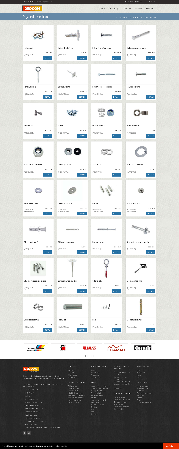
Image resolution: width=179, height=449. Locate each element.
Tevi (138, 370)
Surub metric (28, 125)
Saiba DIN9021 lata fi (65, 203)
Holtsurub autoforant (65, 48)
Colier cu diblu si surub (134, 281)
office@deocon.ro (46, 2)
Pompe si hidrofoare (122, 381)
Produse (127, 8)
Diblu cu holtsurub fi (31, 242)
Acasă (103, 8)
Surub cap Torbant (133, 87)
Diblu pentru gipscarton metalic (138, 242)
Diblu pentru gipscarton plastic (35, 281)
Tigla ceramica (73, 388)
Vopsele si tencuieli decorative (98, 401)
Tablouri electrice (120, 402)
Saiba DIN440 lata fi (31, 203)
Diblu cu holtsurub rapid (66, 242)
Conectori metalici (144, 402)
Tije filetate (62, 320)
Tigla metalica (73, 391)
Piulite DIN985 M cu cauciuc (33, 164)
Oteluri (139, 377)
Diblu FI (95, 203)
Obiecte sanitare (97, 405)
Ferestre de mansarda (76, 398)
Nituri (94, 320)
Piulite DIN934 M (133, 125)
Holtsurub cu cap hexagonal (136, 48)
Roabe (139, 398)
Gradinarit (95, 375)
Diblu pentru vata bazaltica (67, 281)
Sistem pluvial (73, 402)
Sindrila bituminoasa (76, 393)
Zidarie (71, 372)
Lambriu (94, 414)
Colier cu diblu (97, 281)
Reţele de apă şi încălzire (123, 372)
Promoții (114, 8)
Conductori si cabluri (122, 400)
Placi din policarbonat (76, 395)
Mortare (94, 398)
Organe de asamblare (145, 393)
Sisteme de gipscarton (99, 388)
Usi (92, 409)
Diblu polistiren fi (64, 87)
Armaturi (71, 370)
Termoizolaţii (96, 393)
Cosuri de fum (73, 377)
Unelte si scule (133, 17)
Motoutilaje (141, 391)
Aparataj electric (120, 404)
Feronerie (94, 412)
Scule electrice (142, 388)
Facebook (129, 2)
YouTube (139, 2)
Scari (139, 400)
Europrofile (141, 372)
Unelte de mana (143, 386)
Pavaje (93, 370)
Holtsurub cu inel (30, 87)
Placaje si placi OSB (98, 391)
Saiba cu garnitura (64, 164)
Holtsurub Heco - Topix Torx (102, 87)
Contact (150, 8)
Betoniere (140, 395)
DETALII (48, 58)
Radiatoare (118, 379)
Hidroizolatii (72, 375)
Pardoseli (94, 407)
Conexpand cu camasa (134, 320)
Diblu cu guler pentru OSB (136, 203)
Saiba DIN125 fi (97, 164)
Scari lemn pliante (75, 400)
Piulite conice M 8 (98, 125)
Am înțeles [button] (170, 446)
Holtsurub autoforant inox (101, 48)
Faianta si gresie (97, 395)
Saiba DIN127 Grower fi (135, 164)
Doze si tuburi (119, 397)
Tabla (139, 375)
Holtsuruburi (28, 48)
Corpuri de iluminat (121, 407)
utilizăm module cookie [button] (57, 446)
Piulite (60, 125)
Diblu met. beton (98, 242)
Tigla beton (72, 386)
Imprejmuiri (95, 372)
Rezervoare (118, 388)
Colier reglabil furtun (31, 320)
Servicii (138, 8)
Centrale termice (120, 377)
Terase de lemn (97, 377)
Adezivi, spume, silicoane (100, 386)
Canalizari (117, 374)
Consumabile (119, 409)
